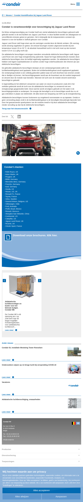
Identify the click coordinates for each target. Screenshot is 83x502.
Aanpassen (61, 496)
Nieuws (9, 15)
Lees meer (11, 330)
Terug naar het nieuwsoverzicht (16, 109)
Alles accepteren (41, 490)
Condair (11, 4)
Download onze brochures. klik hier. (35, 235)
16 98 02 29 (15, 434)
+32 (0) (8, 434)
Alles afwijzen (22, 496)
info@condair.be (8, 440)
